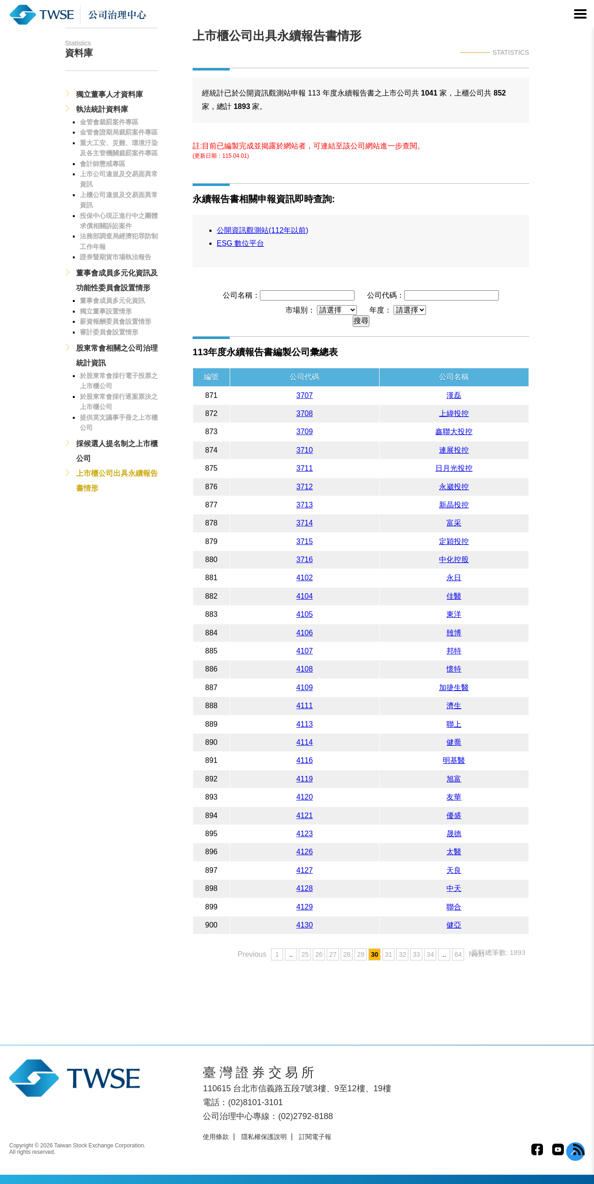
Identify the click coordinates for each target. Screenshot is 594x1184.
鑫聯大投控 (453, 431)
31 (388, 954)
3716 (305, 559)
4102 (305, 578)
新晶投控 (454, 505)
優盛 (453, 815)
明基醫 (454, 760)
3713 (305, 505)
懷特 (453, 669)
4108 (305, 669)
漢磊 (453, 395)
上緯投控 (454, 413)
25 (305, 954)
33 (416, 954)
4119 (305, 779)
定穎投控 (454, 541)
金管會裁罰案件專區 (109, 122)
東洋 (453, 614)
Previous (252, 954)
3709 (305, 431)
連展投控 (454, 450)
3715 (305, 541)
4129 (305, 907)
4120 (305, 797)
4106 (305, 633)
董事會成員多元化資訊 (112, 300)
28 (346, 954)
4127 (305, 870)
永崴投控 (454, 487)
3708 (305, 413)
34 (430, 954)
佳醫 (453, 596)
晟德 (453, 834)
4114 (305, 742)
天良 (453, 870)
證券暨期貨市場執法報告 (115, 257)
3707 (305, 395)
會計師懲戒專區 (102, 163)
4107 (305, 651)
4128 (305, 888)
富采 (453, 523)
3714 (305, 523)
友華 (453, 797)
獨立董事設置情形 (106, 311)
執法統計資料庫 (102, 109)
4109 (305, 687)
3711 (305, 468)
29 (360, 954)
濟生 (453, 706)
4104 (305, 596)
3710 (305, 450)
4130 (305, 925)
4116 (305, 760)
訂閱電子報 (315, 1136)
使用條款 (216, 1136)
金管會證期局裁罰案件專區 (119, 132)
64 (458, 954)
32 (402, 954)
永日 (453, 578)
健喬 (453, 742)
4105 (305, 614)
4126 (305, 852)
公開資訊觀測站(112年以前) (262, 230)
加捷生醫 (454, 687)
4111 (305, 706)
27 (332, 954)
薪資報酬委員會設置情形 (115, 321)
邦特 (453, 651)
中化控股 (454, 559)
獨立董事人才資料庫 (109, 94)
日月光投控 (453, 468)
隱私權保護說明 (264, 1136)
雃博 (453, 633)
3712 (305, 487)
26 (319, 954)
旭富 (453, 779)
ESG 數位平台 (240, 243)
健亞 (453, 925)
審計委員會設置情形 (109, 332)
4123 (305, 834)
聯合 (453, 907)
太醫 (453, 852)
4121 (305, 815)
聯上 (453, 724)
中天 (453, 888)
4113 (305, 724)
